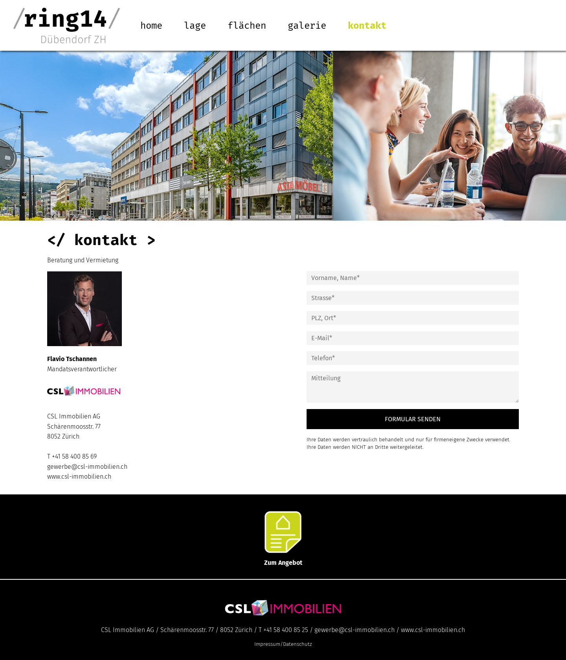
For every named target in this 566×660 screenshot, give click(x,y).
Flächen (247, 25)
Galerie (307, 25)
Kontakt (367, 25)
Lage (195, 25)
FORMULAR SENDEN (413, 419)
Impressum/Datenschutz (283, 644)
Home (151, 25)
